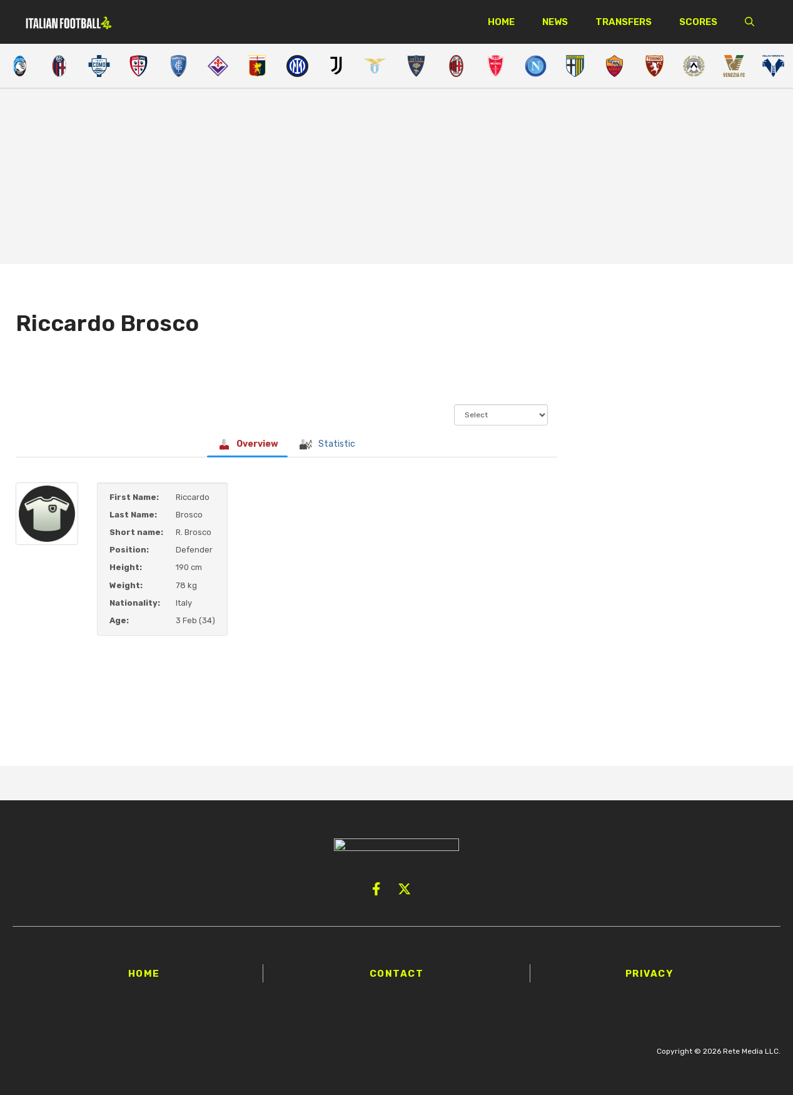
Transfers (623, 22)
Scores (698, 22)
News (555, 22)
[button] (749, 22)
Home (501, 22)
